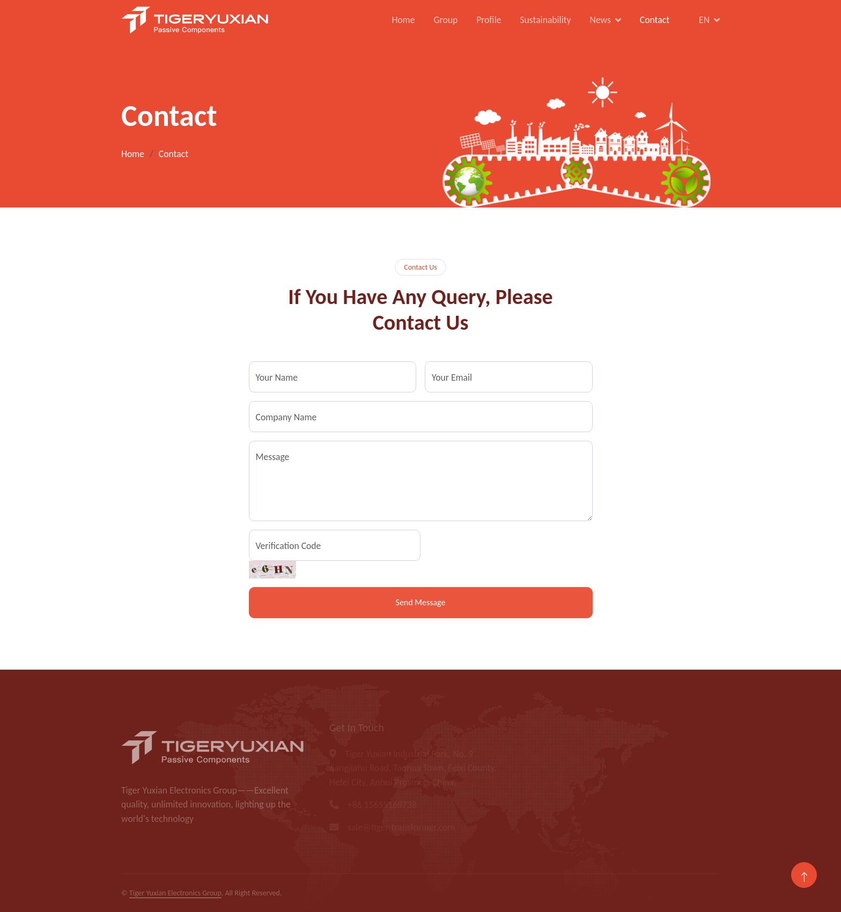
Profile (488, 20)
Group (445, 20)
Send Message (421, 602)
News (600, 20)
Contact (654, 20)
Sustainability (545, 20)
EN (704, 20)
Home (403, 20)
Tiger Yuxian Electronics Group (175, 893)
